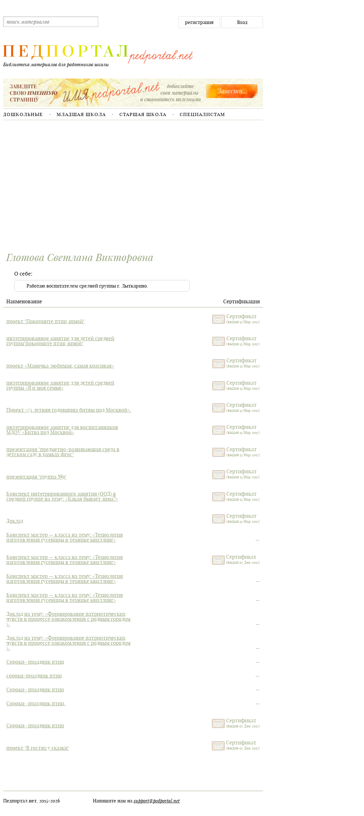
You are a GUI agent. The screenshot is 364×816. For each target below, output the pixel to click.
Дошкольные (23, 114)
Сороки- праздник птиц (35, 662)
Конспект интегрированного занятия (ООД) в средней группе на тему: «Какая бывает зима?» (62, 496)
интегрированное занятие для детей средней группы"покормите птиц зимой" (60, 341)
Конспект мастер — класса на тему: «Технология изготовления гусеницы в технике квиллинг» (64, 537)
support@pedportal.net (157, 800)
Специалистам (202, 114)
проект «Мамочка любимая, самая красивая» (60, 366)
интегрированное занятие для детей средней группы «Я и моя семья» (60, 385)
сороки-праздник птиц (34, 676)
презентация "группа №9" (36, 477)
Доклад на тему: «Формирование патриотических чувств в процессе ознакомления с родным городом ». (68, 619)
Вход (242, 22)
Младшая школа (81, 114)
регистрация (199, 22)
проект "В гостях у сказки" (37, 748)
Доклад (14, 521)
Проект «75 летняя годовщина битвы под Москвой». (68, 410)
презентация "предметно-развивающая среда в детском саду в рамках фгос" (62, 452)
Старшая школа (142, 114)
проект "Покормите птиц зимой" (45, 321)
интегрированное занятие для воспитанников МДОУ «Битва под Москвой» (62, 429)
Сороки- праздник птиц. (35, 703)
